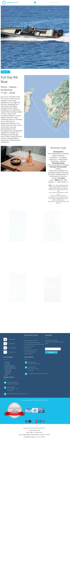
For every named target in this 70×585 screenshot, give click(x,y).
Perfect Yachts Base (10, 366)
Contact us (7, 373)
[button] (35, 2)
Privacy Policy (8, 370)
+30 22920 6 (10, 387)
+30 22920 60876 (32, 367)
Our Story (7, 362)
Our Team (7, 364)
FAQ (6, 375)
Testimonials (8, 371)
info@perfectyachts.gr (33, 373)
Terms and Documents (10, 368)
